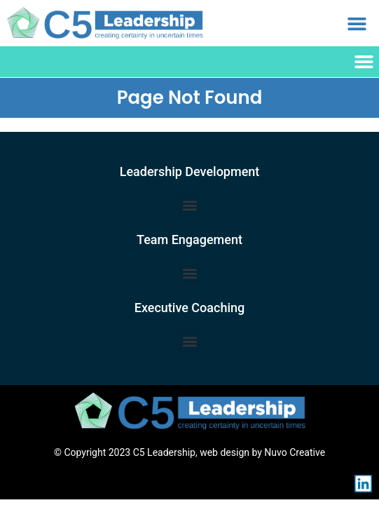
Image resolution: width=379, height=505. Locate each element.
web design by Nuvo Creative (262, 452)
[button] (356, 23)
